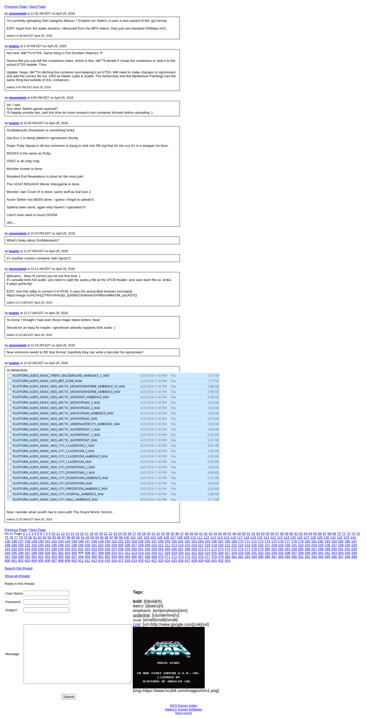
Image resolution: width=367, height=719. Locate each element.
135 (7, 541)
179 (301, 541)
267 (181, 549)
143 (61, 541)
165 (207, 541)
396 (334, 557)
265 (167, 549)
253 (87, 549)
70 (339, 534)
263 (154, 549)
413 (94, 560)
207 (134, 545)
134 (353, 537)
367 (141, 557)
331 (254, 553)
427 (187, 560)
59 (286, 534)
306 (87, 553)
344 (341, 553)
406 (47, 560)
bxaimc (14, 46)
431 (214, 560)
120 (259, 537)
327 (227, 553)
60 (291, 534)
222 (234, 545)
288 (321, 549)
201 (94, 545)
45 (220, 534)
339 (307, 553)
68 (329, 534)
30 (148, 534)
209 (147, 545)
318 (167, 553)
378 (214, 557)
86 (59, 537)
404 (34, 560)
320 (181, 553)
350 (27, 557)
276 (240, 549)
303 (67, 553)
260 (134, 549)
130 (326, 537)
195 (54, 545)
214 (181, 545)
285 (301, 549)
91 (83, 537)
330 (247, 553)
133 (346, 537)
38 (187, 534)
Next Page (38, 6)
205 (121, 545)
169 (234, 541)
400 (7, 560)
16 (82, 534)
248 (54, 549)
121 (266, 537)
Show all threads (17, 576)
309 (107, 553)
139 (34, 541)
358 (80, 557)
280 (267, 549)
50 (244, 534)
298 (34, 553)
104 (153, 537)
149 (100, 541)
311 (121, 553)
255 (100, 549)
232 (301, 545)
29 (144, 534)
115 (226, 537)
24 (120, 534)
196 (61, 545)
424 (167, 560)
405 (41, 560)
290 (334, 549)
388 (281, 557)
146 (80, 541)
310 (114, 553)
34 (168, 534)
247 (47, 549)
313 (134, 553)
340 (314, 553)
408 (61, 560)
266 (174, 549)
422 (154, 560)
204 (114, 545)
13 (68, 534)
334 (274, 553)
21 (106, 534)
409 (67, 560)
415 (107, 560)
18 (91, 534)
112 (206, 537)
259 (127, 549)
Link (149, 624)
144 (67, 541)
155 (141, 541)
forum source (183, 712)
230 (287, 545)
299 (41, 553)
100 (126, 537)
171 (247, 541)
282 (281, 549)
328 (234, 553)
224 (247, 545)
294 (7, 553)
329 (240, 553)
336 (287, 553)
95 (102, 537)
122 (273, 537)
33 (163, 534)
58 (282, 534)
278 (254, 549)
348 (14, 557)
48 (234, 534)
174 (267, 541)
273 (221, 549)
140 (41, 541)
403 (27, 560)
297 (27, 553)
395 (327, 557)
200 (87, 545)
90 (78, 537)
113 (213, 537)
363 (114, 557)
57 (277, 534)
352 (41, 557)
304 (74, 553)
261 (141, 549)
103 (146, 537)
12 (63, 534)
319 (174, 553)
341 (321, 553)
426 (181, 560)
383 (247, 557)
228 (274, 545)
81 (35, 537)
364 (121, 557)
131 (333, 537)
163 (194, 541)
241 (7, 549)
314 (141, 553)
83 (44, 537)
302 (61, 553)
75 (6, 537)
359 (87, 557)
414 (100, 560)
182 (321, 541)
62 (301, 534)
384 (254, 557)
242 (14, 549)
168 (227, 541)
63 (306, 534)
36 (177, 534)
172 (254, 541)
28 (139, 534)
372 (174, 557)
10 (53, 534)
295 (14, 553)
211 (161, 545)
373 (181, 557)
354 (54, 557)
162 (187, 541)
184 (334, 541)
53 (258, 534)
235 (321, 545)
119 (253, 537)
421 (147, 560)
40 (196, 534)
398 (347, 557)
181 (314, 541)
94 (97, 537)
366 (134, 557)
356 (67, 557)
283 (287, 549)
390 (294, 557)
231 (294, 545)
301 (54, 553)
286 (307, 549)
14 (72, 534)
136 (14, 541)
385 (261, 557)
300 (47, 553)
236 (327, 545)
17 (87, 534)
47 (229, 534)
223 (240, 545)
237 (334, 545)
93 (92, 537)
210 (154, 545)
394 (321, 557)
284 (294, 549)
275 (234, 549)
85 (54, 537)
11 (58, 534)
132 (340, 537)
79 (25, 537)
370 (161, 557)
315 (147, 553)
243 (21, 549)
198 (74, 545)
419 (134, 560)
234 (314, 545)
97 (111, 537)
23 (115, 534)
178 (294, 541)
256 (107, 549)
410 (74, 560)
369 (154, 557)
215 (187, 545)
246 (41, 549)
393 (314, 557)
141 (47, 541)
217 (201, 545)
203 (107, 545)
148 (94, 541)
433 (227, 560)
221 (227, 545)
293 (354, 549)
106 (166, 537)
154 (134, 541)
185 (341, 541)
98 (116, 537)
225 (254, 545)
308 (100, 553)
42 (206, 534)
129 (320, 537)
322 (194, 553)
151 (114, 541)
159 (167, 541)
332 (261, 553)
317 (161, 553)
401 (14, 560)
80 (30, 537)
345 (347, 553)
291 (341, 549)
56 (272, 534)
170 (240, 541)
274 (227, 549)
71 (344, 534)
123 (280, 537)
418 (127, 560)
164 (201, 541)
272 (214, 549)
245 (34, 549)
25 (125, 534)
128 (313, 537)
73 (353, 534)
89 (73, 537)
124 (286, 537)
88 (68, 537)
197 (67, 545)
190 (21, 545)
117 (239, 537)
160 (174, 541)
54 (263, 534)
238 (341, 545)
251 (74, 549)
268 (187, 549)
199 (80, 545)
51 (248, 534)
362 (107, 557)
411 (80, 560)
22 (110, 534)
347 (7, 557)
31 (153, 534)
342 (327, 553)
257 (114, 549)
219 (214, 545)
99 (121, 537)
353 (47, 557)
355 (61, 557)
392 (307, 557)
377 (207, 557)
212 (167, 545)
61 (296, 534)
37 (182, 534)
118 (246, 537)
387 (274, 557)
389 (287, 557)
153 (127, 541)
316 (154, 553)
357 (74, 557)
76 (11, 537)
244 (27, 549)
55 (267, 534)
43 (210, 534)
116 (233, 537)
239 (347, 545)
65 (315, 534)
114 (220, 537)
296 (21, 553)
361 (100, 557)
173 (261, 541)
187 (354, 541)
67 (325, 534)
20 (101, 534)
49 (239, 534)
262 (147, 549)
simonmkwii (17, 13)
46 (225, 534)
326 (221, 553)
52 (253, 534)
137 (21, 541)
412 (87, 560)
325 (214, 553)
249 (61, 549)
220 (221, 545)
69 (334, 534)
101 (133, 537)
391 (301, 557)
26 (129, 534)
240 (354, 545)
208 (141, 545)
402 (21, 560)
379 (221, 557)
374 (187, 557)
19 (96, 534)
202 (100, 545)
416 (114, 560)
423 (161, 560)
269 (194, 549)
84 (49, 537)
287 (314, 549)
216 (194, 545)
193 (41, 545)
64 (310, 534)
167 (221, 541)
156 (147, 541)
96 (106, 537)
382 (240, 557)
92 (87, 537)
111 (200, 537)
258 (121, 549)
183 (327, 541)
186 (347, 541)
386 (267, 557)
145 (74, 541)
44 (215, 534)
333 (267, 553)
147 (87, 541)
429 (201, 560)
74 (358, 534)
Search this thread (18, 568)
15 (77, 534)
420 (141, 560)
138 (27, 541)
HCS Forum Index (183, 705)
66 (320, 534)
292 (347, 549)
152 (121, 541)
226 (261, 545)
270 (201, 549)
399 (354, 557)
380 (227, 557)
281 (274, 549)
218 (207, 545)
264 (161, 549)
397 (341, 557)
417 (121, 560)
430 (207, 560)
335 (281, 553)
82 (40, 537)
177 (287, 541)
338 (301, 553)
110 (193, 537)
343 (334, 553)
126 (300, 537)
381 (234, 557)
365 (127, 557)
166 (214, 541)
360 (94, 557)
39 (191, 534)
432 (221, 560)
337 (294, 553)
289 (327, 549)
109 (186, 537)
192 (34, 545)
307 (94, 553)
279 (261, 549)
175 (274, 541)
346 (354, 553)
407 (54, 560)
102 (140, 537)
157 (154, 541)
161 (181, 541)
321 (187, 553)
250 (67, 549)
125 (293, 537)
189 (14, 545)
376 (201, 557)
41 (201, 534)
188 (7, 545)
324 (207, 553)
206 (127, 545)
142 (54, 541)
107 (173, 537)
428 (194, 560)
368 (147, 557)
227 (267, 545)
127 (306, 537)
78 (21, 537)
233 (307, 545)
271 (207, 549)
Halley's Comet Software (183, 709)
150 (107, 541)
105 (160, 537)
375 (194, 557)
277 (247, 549)
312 (127, 553)
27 (134, 534)
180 (307, 541)
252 (80, 549)
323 (201, 553)
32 (158, 534)
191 (27, 545)
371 (167, 557)
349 (21, 557)
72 (348, 534)
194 (47, 545)
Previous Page (16, 6)
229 (281, 545)
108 (180, 537)
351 (34, 557)
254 (94, 549)
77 (16, 537)
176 (281, 541)
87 (63, 537)
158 (161, 541)
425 (174, 560)
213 (174, 545)
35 (172, 534)
